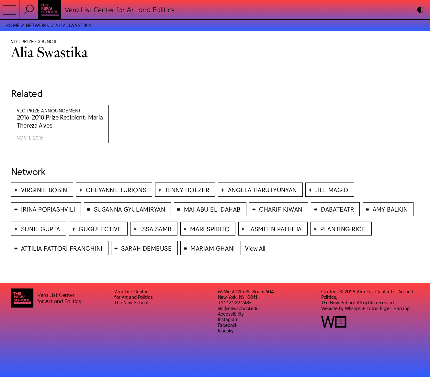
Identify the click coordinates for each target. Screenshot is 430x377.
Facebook (228, 325)
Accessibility (231, 313)
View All (255, 248)
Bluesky (225, 330)
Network (37, 25)
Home (13, 25)
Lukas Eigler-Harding (388, 308)
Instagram (228, 319)
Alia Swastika (73, 25)
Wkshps (353, 308)
